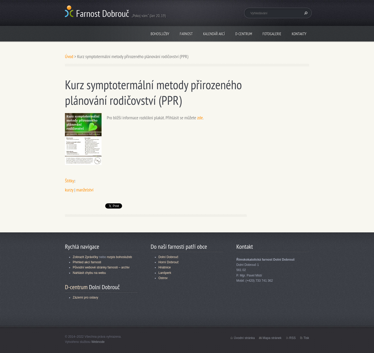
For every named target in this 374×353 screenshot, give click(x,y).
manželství (85, 190)
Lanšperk (164, 273)
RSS (292, 338)
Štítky (69, 181)
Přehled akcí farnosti (87, 262)
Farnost (186, 33)
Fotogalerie (272, 33)
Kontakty (299, 33)
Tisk (306, 338)
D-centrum (243, 33)
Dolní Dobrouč (168, 257)
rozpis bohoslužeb (119, 257)
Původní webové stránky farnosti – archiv (101, 267)
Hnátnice (164, 267)
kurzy (69, 190)
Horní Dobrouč (168, 262)
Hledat (305, 13)
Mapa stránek (272, 338)
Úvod (69, 56)
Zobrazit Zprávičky (85, 257)
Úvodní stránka (244, 338)
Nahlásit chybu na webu (89, 273)
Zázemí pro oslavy (85, 297)
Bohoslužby (160, 33)
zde (200, 118)
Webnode (98, 342)
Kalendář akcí (214, 33)
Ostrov (163, 278)
